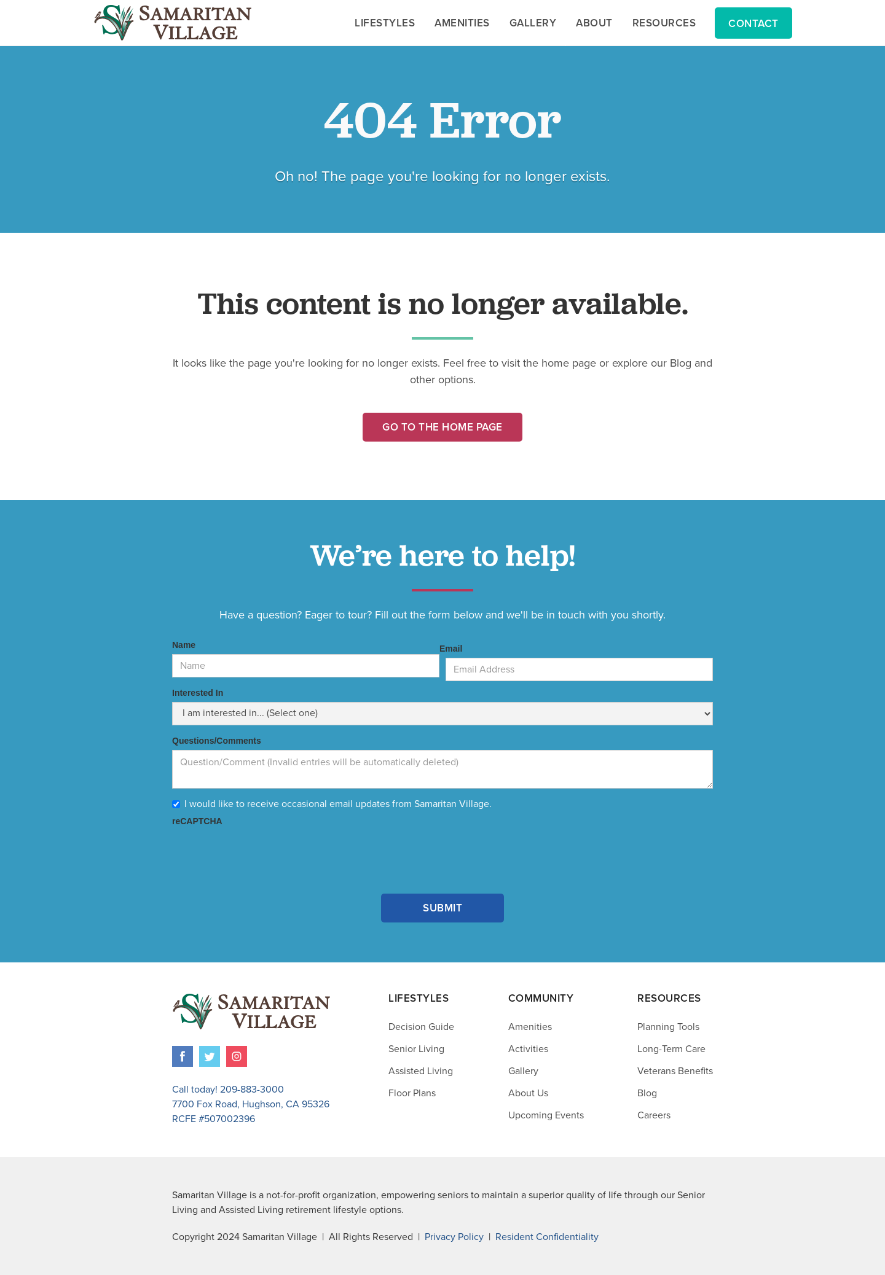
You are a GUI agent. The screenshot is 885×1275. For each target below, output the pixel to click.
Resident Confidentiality (547, 1237)
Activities (528, 1049)
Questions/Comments (216, 741)
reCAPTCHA (197, 821)
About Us (528, 1093)
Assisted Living (420, 1071)
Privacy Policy (454, 1237)
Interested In (197, 693)
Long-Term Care (671, 1049)
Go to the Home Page (442, 427)
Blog (647, 1093)
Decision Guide (421, 1027)
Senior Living (416, 1049)
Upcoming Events (546, 1115)
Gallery (523, 1071)
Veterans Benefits (675, 1071)
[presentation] (265, 854)
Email (450, 648)
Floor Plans (412, 1093)
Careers (654, 1115)
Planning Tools (668, 1027)
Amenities (530, 1027)
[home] (172, 22)
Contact (753, 23)
